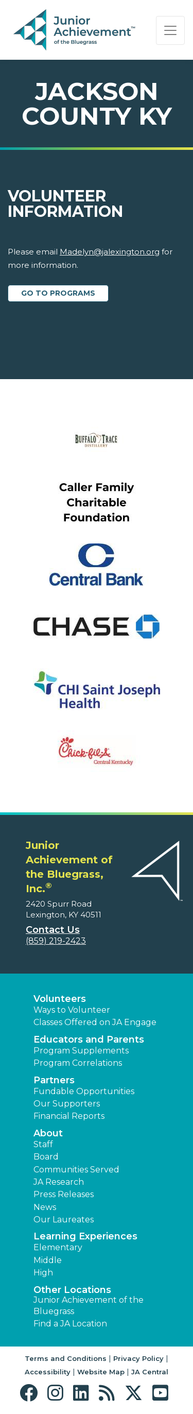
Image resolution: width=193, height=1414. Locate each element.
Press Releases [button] (63, 1194)
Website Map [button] (101, 1372)
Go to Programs (58, 293)
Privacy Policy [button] (138, 1358)
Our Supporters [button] (66, 1104)
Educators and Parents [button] (88, 1039)
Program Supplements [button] (81, 1050)
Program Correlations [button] (77, 1063)
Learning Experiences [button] (85, 1236)
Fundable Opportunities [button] (83, 1091)
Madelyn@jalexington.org (110, 252)
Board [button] (46, 1157)
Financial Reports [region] (68, 1116)
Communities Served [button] (76, 1169)
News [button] (44, 1207)
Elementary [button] (57, 1247)
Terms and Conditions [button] (66, 1358)
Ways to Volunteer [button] (71, 1010)
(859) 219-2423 (56, 941)
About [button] (48, 1133)
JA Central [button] (149, 1372)
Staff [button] (43, 1144)
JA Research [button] (58, 1182)
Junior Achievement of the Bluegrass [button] (88, 1305)
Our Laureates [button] (63, 1219)
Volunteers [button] (59, 998)
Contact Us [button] (53, 929)
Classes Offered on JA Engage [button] (94, 1022)
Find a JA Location (70, 1323)
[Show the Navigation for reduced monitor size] (170, 30)
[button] (31, 1393)
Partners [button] (54, 1080)
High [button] (43, 1272)
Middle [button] (47, 1260)
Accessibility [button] (48, 1372)
